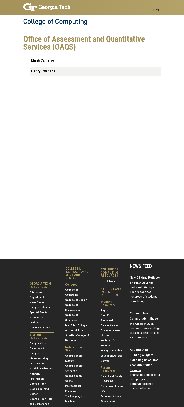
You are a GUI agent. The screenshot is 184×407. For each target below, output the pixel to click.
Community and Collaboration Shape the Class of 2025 (144, 318)
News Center (37, 302)
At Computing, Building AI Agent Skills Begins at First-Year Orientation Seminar (144, 360)
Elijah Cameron (43, 60)
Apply (104, 310)
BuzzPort (106, 315)
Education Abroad (111, 355)
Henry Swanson (43, 71)
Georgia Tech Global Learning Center (39, 388)
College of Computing (55, 21)
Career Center (109, 325)
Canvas (105, 360)
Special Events (38, 312)
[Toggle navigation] (157, 6)
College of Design (76, 299)
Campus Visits (38, 343)
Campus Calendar (40, 307)
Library (105, 335)
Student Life (108, 340)
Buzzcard (107, 320)
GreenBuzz (36, 317)
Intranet (111, 281)
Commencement (110, 330)
